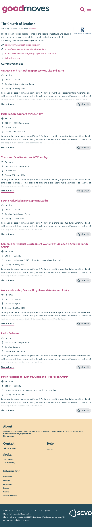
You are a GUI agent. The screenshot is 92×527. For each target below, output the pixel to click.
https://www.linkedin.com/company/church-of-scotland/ (31, 53)
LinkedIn (10, 459)
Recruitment (7, 477)
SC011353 (32, 28)
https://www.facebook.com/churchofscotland (25, 49)
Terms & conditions (10, 496)
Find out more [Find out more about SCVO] (8, 436)
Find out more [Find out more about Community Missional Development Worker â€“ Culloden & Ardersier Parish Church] (7, 280)
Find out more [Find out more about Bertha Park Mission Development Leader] (7, 234)
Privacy (6, 488)
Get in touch (11, 448)
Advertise (6, 481)
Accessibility (7, 484)
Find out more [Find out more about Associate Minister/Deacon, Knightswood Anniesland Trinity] (7, 324)
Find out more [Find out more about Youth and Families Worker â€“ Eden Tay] (7, 191)
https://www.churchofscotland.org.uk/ (22, 45)
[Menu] (89, 9)
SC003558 (28, 517)
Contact (50, 449)
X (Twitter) (11, 463)
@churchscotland (12, 58)
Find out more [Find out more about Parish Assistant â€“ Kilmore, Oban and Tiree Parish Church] (7, 410)
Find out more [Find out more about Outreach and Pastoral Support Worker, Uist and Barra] (7, 104)
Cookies (6, 492)
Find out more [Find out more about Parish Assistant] (7, 367)
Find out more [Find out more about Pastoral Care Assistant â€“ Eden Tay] (7, 147)
